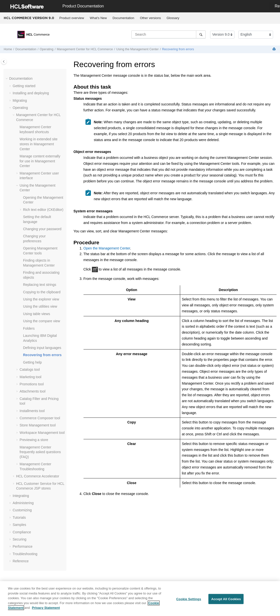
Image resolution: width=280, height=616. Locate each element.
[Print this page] (274, 49)
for (85, 49)
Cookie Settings (188, 600)
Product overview (71, 18)
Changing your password (42, 228)
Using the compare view (41, 320)
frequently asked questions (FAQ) (40, 451)
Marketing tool (30, 376)
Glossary (173, 18)
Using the (137, 49)
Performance (22, 546)
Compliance (22, 532)
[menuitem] (71, 18)
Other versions (150, 18)
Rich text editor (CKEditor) (43, 209)
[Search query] (168, 34)
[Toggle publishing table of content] (3, 61)
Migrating (20, 100)
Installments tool (32, 410)
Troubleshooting (25, 553)
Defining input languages (42, 347)
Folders (29, 328)
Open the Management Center (107, 248)
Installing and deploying (31, 93)
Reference (21, 561)
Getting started (24, 85)
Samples (19, 524)
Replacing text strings (39, 284)
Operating (46, 49)
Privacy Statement (46, 609)
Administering (23, 502)
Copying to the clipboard (41, 292)
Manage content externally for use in (40, 160)
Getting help (32, 362)
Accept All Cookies (226, 600)
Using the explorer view (41, 299)
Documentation (123, 18)
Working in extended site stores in (38, 143)
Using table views (36, 313)
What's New (98, 18)
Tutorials (19, 517)
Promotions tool (32, 384)
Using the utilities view (40, 306)
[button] (7, 78)
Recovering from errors (178, 49)
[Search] (201, 34)
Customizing (22, 510)
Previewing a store (34, 439)
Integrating (21, 495)
